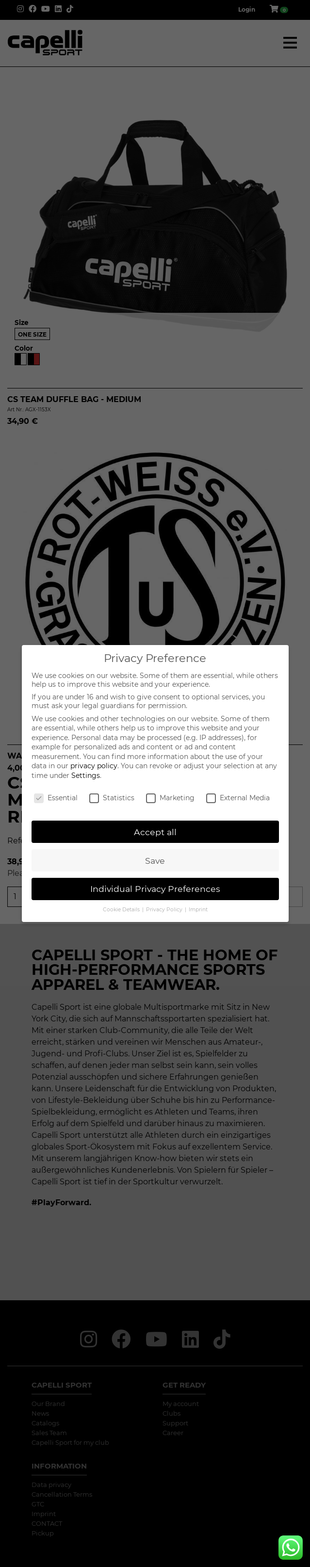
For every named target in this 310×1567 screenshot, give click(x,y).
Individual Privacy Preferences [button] (155, 889)
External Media (238, 797)
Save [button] (155, 861)
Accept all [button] (155, 832)
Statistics (111, 797)
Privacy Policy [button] (165, 909)
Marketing (170, 797)
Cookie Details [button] (122, 909)
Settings (85, 775)
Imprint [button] (198, 909)
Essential (56, 797)
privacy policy (93, 765)
